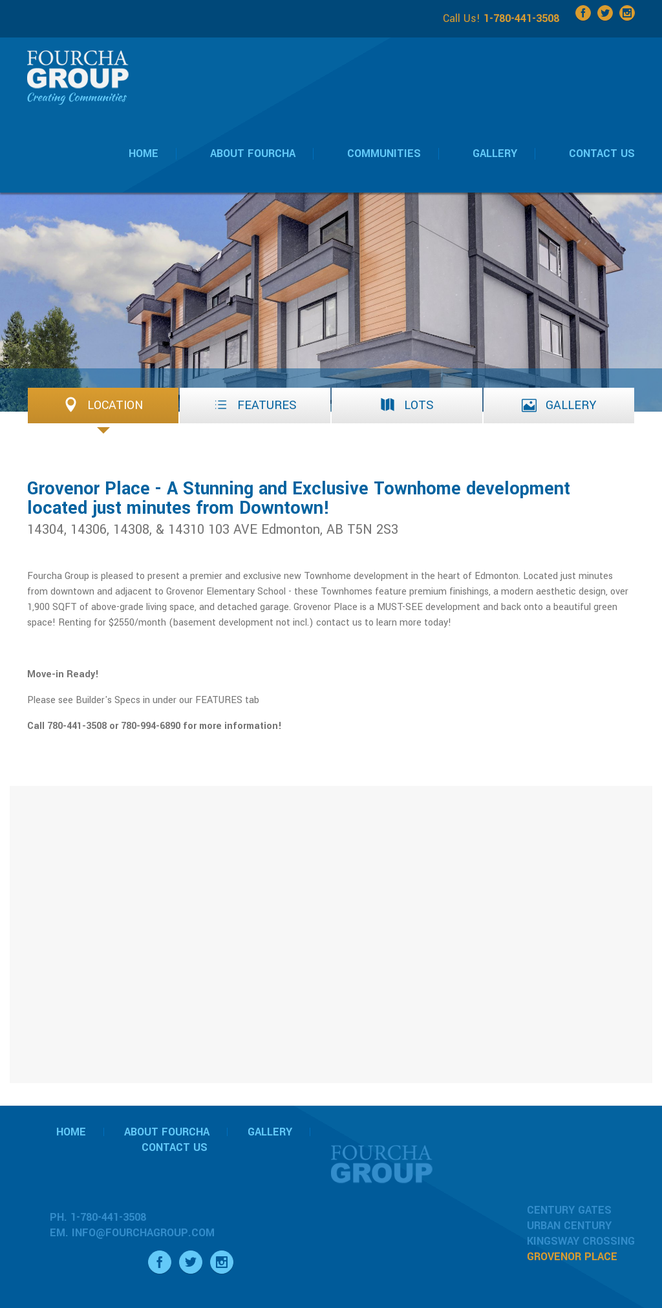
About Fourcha (166, 1132)
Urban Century (569, 1225)
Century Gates (569, 1210)
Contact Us (175, 1147)
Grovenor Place (572, 1256)
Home (71, 1132)
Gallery (270, 1132)
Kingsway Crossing (581, 1241)
